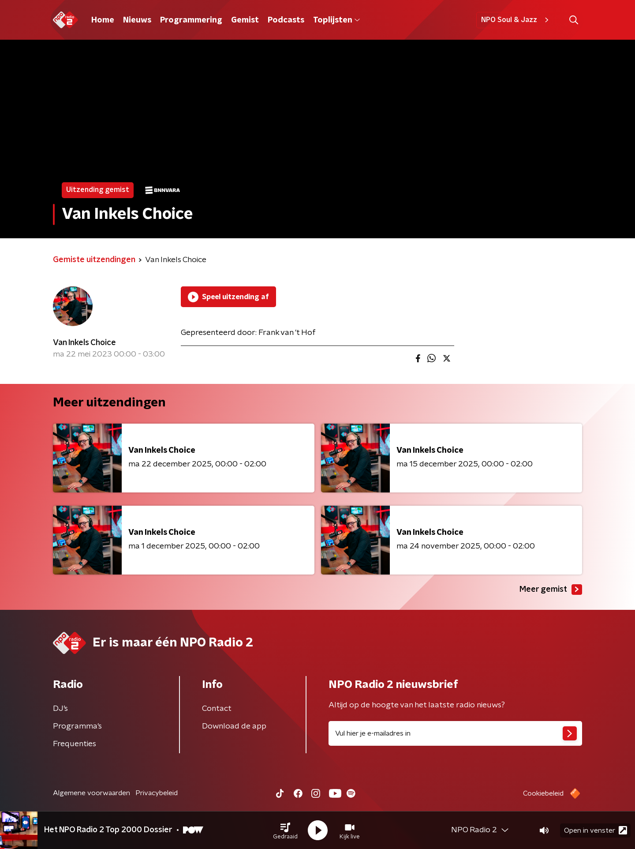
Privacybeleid (156, 792)
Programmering (191, 20)
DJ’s (60, 709)
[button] (285, 830)
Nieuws (137, 20)
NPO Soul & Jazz (516, 19)
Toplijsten (336, 20)
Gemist (245, 20)
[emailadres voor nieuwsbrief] (455, 733)
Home (102, 20)
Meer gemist (550, 589)
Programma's (77, 726)
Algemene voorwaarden (91, 792)
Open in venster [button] (595, 830)
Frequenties (74, 744)
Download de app (234, 726)
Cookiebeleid (543, 793)
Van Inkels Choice (84, 343)
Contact (217, 709)
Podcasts (286, 20)
